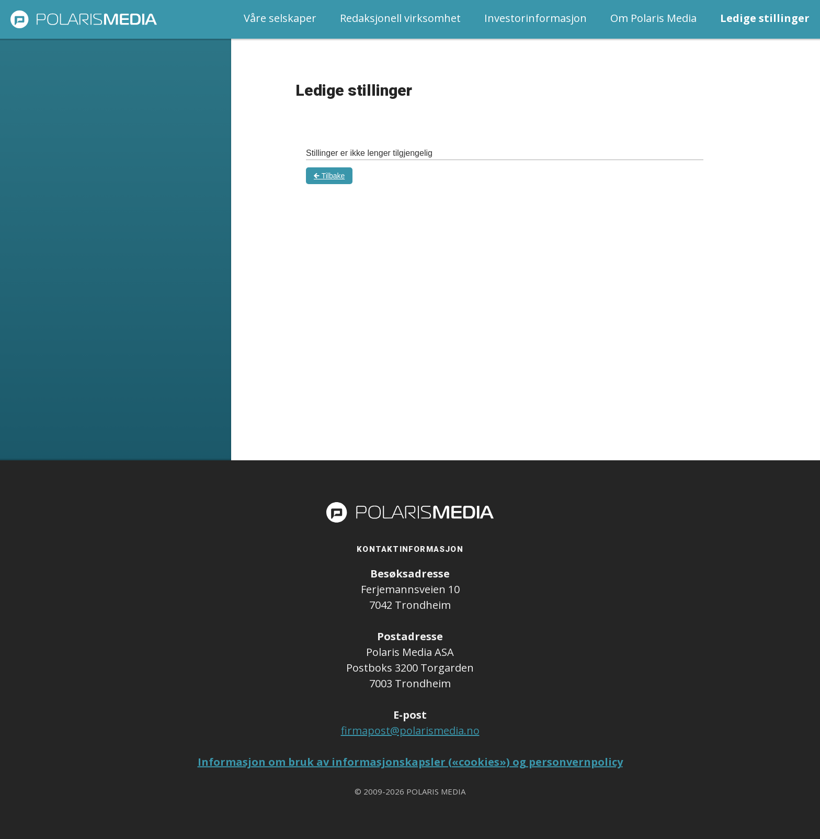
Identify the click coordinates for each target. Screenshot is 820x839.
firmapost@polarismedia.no (410, 730)
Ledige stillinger (765, 18)
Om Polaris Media (653, 18)
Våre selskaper (280, 18)
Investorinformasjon (535, 18)
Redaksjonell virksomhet (400, 18)
